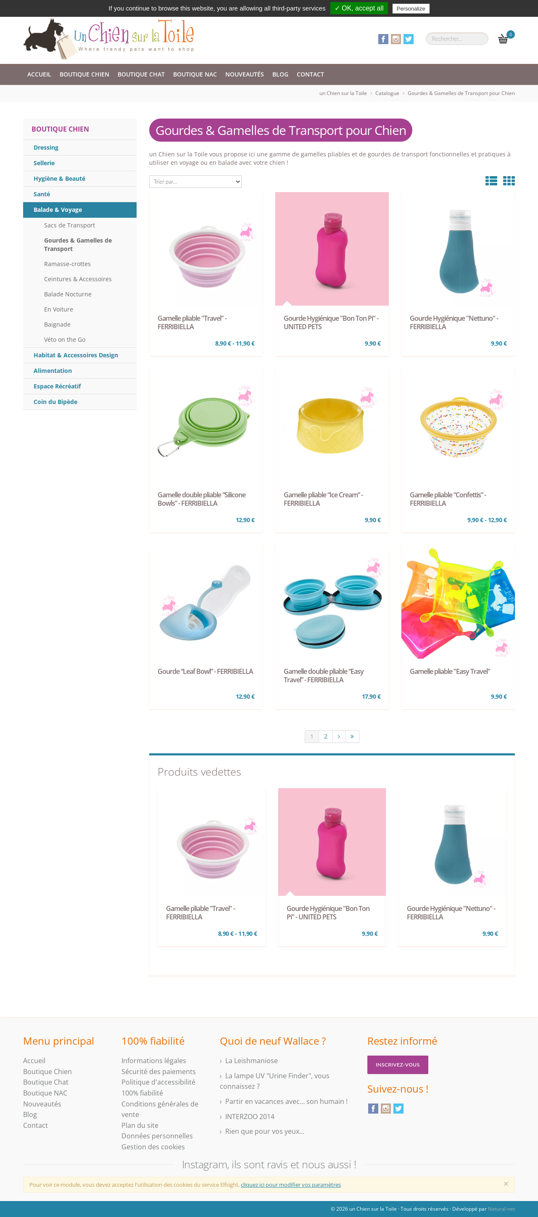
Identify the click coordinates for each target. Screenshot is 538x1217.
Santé (42, 194)
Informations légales (153, 1060)
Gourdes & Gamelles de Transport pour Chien (461, 93)
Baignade (57, 324)
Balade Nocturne (68, 294)
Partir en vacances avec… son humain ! (286, 1101)
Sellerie (44, 163)
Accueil (39, 74)
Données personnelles (157, 1135)
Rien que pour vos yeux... (264, 1131)
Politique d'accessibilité (158, 1082)
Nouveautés (244, 74)
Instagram (396, 39)
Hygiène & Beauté (59, 178)
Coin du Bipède (55, 402)
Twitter (409, 39)
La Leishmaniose (251, 1060)
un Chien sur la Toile (343, 93)
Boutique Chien (84, 74)
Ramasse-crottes (67, 264)
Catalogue (387, 93)
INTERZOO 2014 (249, 1116)
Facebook (383, 39)
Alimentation (53, 371)
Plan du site (139, 1125)
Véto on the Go (64, 339)
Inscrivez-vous (398, 1064)
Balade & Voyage (58, 210)
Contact (310, 74)
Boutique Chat (141, 74)
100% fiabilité (142, 1093)
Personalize (411, 8)
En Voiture (58, 309)
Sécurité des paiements (158, 1071)
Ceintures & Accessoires (78, 279)
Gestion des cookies (153, 1146)
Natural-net (501, 1208)
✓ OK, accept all (359, 8)
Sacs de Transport (69, 225)
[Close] (506, 1184)
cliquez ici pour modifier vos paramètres (291, 1184)
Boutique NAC (195, 74)
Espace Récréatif (57, 386)
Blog (280, 74)
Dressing (46, 147)
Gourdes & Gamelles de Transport (78, 244)
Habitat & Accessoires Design (76, 355)
